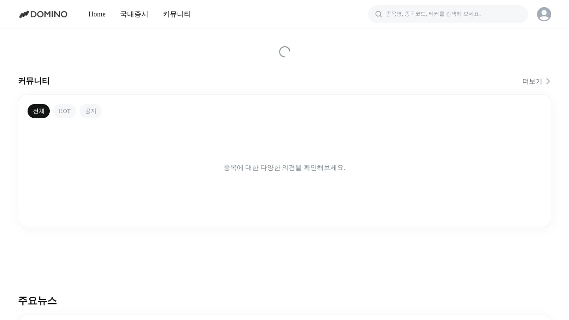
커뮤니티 (177, 14)
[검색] (448, 14)
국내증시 (134, 14)
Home (97, 14)
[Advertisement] (284, 256)
